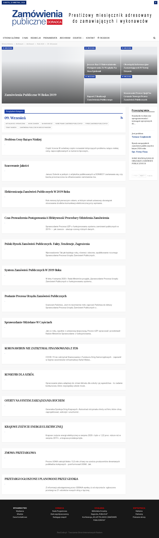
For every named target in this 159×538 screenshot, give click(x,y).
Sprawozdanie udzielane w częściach (28, 322)
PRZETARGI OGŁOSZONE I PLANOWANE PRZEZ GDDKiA (41, 479)
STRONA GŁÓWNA (11, 38)
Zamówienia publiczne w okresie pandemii (35, 127)
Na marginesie (47, 123)
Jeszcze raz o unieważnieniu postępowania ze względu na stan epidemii (102, 68)
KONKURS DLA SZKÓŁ (19, 374)
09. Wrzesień (7, 48)
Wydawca (20, 511)
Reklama (139, 511)
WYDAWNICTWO (20, 508)
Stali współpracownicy (60, 514)
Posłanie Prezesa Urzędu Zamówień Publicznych (36, 296)
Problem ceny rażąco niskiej (23, 139)
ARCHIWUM (65, 38)
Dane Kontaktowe (20, 517)
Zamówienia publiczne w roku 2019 (30, 95)
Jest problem (137, 133)
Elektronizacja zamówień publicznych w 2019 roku (37, 192)
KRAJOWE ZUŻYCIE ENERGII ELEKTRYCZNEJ (34, 427)
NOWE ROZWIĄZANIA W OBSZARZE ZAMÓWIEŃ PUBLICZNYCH (143, 161)
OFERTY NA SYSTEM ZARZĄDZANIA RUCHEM (35, 400)
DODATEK (77, 38)
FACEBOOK (104, 38)
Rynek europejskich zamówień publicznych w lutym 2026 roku (143, 146)
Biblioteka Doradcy (99, 511)
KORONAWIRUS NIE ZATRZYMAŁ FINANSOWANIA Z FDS (41, 348)
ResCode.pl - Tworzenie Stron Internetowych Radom (79, 532)
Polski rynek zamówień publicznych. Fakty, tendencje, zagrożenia (47, 244)
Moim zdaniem (33, 123)
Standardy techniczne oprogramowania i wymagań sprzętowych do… (142, 120)
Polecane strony (139, 517)
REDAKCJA (36, 38)
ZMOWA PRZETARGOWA (20, 453)
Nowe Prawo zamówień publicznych (69, 123)
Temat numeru (11, 127)
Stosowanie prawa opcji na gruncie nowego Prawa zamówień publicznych (137, 96)
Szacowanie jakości (17, 166)
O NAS (25, 38)
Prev (135, 176)
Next (142, 176)
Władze (20, 514)
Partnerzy (139, 514)
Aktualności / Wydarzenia (15, 123)
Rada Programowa (59, 511)
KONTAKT (90, 38)
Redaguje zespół (59, 517)
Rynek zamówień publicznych (97, 123)
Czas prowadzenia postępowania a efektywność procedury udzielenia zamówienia (57, 218)
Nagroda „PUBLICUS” (99, 514)
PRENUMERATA (50, 38)
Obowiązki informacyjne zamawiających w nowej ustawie (136, 68)
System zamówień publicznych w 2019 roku (33, 270)
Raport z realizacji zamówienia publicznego (99, 98)
